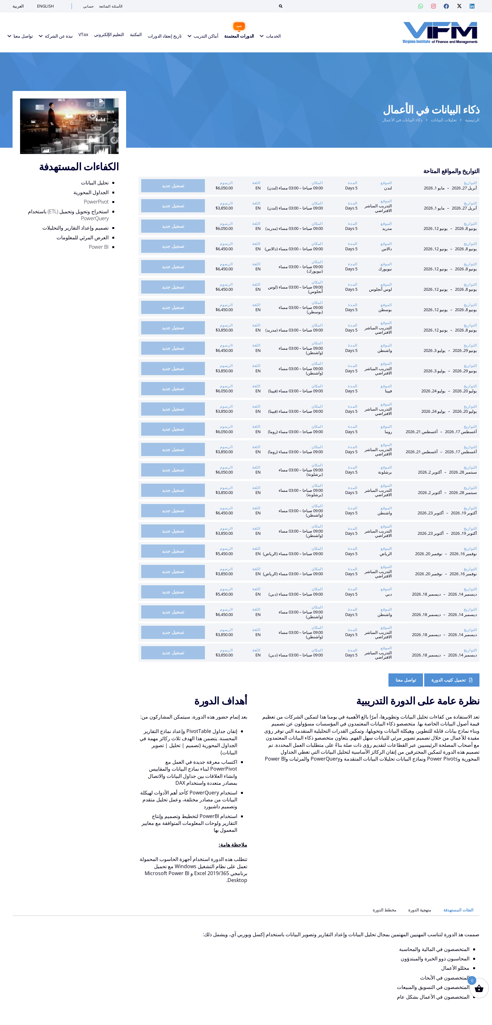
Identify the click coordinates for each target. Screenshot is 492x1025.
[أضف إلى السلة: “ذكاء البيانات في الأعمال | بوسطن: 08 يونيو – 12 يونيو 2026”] (173, 307)
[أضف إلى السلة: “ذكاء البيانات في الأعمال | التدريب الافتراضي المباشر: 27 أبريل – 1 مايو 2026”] (173, 205)
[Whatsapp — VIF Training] (420, 6)
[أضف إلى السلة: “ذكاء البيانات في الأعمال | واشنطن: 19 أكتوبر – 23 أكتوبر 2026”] (173, 510)
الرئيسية (472, 120)
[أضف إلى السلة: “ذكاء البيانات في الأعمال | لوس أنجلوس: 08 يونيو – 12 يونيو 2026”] (173, 287)
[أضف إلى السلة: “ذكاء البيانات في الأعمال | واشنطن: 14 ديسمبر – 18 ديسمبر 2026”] (173, 612)
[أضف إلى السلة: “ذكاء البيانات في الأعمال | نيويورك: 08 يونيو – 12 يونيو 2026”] (173, 266)
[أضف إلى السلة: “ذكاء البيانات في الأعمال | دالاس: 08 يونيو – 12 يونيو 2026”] (173, 246)
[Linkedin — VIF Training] (472, 6)
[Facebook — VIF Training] (446, 6)
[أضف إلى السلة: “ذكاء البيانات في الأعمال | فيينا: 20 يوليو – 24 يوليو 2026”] (173, 388)
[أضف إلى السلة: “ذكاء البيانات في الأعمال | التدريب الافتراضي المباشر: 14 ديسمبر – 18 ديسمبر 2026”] (173, 632)
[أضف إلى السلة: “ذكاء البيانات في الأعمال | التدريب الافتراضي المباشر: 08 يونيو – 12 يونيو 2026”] (173, 327)
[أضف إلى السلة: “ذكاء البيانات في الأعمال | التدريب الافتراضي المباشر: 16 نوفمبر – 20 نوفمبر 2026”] (173, 571)
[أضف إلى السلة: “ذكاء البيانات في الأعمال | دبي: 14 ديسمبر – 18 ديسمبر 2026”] (173, 591)
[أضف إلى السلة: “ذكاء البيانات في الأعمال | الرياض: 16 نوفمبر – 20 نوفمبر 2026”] (173, 551)
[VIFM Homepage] (436, 32)
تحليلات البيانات (444, 120)
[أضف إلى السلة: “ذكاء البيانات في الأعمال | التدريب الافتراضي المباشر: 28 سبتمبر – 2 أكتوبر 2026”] (173, 490)
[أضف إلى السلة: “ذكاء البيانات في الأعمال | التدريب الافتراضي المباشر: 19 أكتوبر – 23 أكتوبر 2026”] (173, 531)
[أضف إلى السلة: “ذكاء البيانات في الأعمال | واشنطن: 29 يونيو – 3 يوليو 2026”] (173, 348)
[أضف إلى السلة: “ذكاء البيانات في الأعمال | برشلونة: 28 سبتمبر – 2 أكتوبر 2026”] (173, 469)
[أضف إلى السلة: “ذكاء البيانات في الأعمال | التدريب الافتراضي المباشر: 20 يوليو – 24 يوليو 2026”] (173, 409)
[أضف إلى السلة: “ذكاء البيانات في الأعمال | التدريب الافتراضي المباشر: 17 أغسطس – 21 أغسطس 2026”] (173, 449)
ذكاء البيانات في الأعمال (402, 120)
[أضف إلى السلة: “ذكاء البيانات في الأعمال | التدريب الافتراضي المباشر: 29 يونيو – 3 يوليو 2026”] (173, 368)
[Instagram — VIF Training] (433, 6)
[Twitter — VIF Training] (459, 6)
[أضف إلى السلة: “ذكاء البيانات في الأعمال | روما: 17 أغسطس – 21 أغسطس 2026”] (173, 429)
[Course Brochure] (451, 680)
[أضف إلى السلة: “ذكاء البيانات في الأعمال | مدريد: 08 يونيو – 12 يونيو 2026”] (173, 226)
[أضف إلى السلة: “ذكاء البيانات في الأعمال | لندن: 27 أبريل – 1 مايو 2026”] (173, 185)
